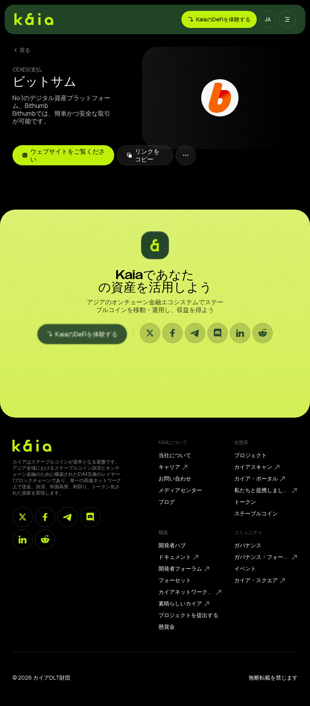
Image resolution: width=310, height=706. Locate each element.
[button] (267, 19)
